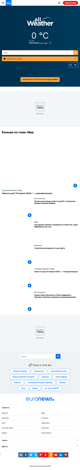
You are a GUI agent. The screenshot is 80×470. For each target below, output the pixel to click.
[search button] (75, 52)
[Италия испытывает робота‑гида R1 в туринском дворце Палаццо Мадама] (56, 209)
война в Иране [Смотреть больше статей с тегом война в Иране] (61, 377)
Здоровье (45, 423)
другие (5, 446)
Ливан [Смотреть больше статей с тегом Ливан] (35, 388)
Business (38, 245)
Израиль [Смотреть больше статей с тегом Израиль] (17, 383)
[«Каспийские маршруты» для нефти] (56, 256)
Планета (44, 418)
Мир (36, 222)
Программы (46, 433)
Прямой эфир (70, 3)
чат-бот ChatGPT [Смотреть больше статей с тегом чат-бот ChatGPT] (51, 388)
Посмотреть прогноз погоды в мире (40, 79)
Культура (45, 428)
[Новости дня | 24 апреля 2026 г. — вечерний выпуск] (56, 279)
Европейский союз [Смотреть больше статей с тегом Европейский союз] (59, 371)
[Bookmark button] (49, 43)
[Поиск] (40, 52)
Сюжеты (5, 408)
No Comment (39, 198)
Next (4, 423)
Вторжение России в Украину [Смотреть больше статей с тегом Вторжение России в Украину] (40, 383)
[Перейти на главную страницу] (8, 3)
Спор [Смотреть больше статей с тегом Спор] (23, 388)
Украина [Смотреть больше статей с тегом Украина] (45, 377)
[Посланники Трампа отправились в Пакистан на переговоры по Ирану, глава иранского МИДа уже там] (56, 232)
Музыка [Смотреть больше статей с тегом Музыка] (62, 383)
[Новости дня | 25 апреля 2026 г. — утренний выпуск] (40, 193)
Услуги (4, 440)
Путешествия (7, 428)
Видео (4, 433)
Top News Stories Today (12, 190)
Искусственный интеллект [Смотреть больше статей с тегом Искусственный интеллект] (24, 377)
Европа (5, 413)
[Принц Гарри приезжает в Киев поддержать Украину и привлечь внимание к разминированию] (56, 303)
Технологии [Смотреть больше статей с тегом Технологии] (39, 371)
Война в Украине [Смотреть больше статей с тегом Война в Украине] (20, 371)
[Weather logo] (40, 22)
